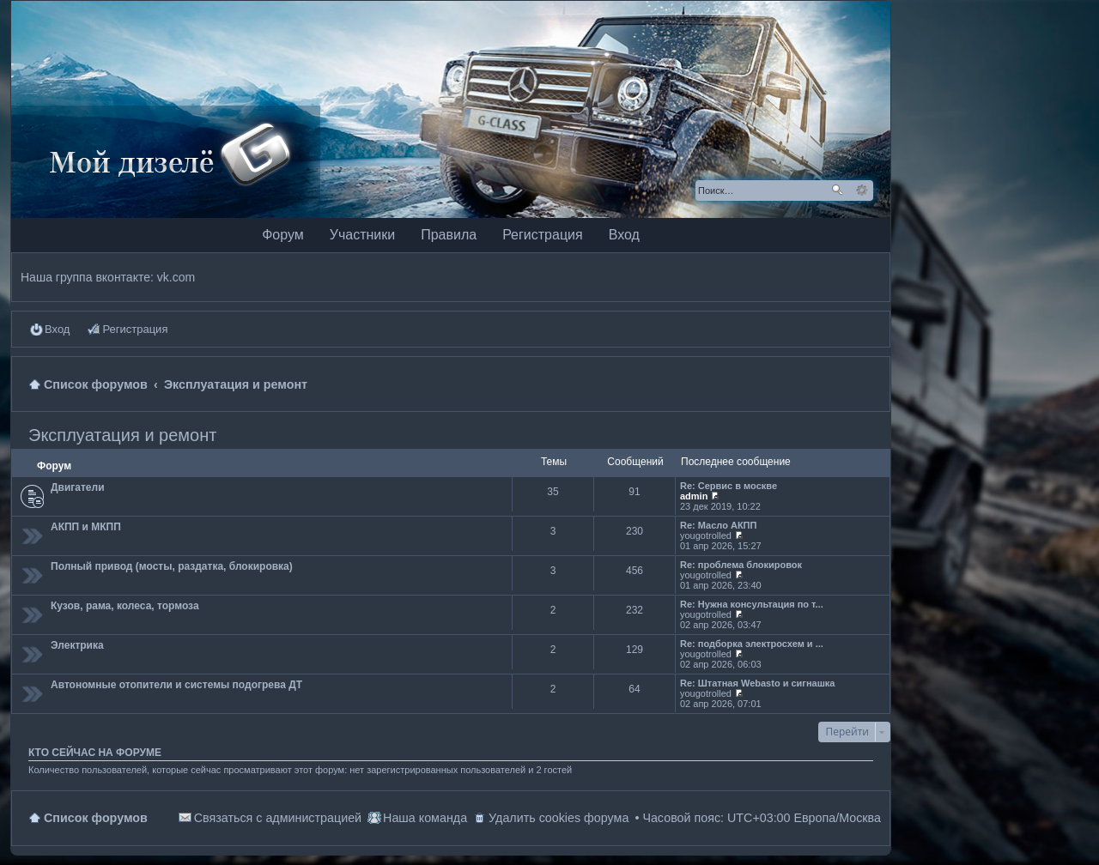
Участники (362, 234)
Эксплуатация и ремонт (122, 435)
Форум (283, 234)
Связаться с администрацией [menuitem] (277, 818)
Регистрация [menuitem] (134, 329)
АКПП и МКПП (86, 527)
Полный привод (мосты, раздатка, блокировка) (172, 566)
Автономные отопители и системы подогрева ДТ (176, 685)
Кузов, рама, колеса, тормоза (125, 606)
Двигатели (78, 487)
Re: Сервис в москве (728, 486)
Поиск (837, 190)
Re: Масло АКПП (718, 525)
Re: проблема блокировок (741, 565)
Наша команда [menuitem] (425, 818)
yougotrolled (706, 535)
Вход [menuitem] (57, 329)
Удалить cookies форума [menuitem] (558, 818)
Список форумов (96, 818)
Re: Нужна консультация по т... (751, 604)
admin (693, 496)
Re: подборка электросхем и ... (751, 643)
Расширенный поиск (861, 190)
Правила (449, 234)
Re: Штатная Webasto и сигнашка (757, 683)
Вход (624, 234)
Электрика (77, 645)
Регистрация (542, 234)
